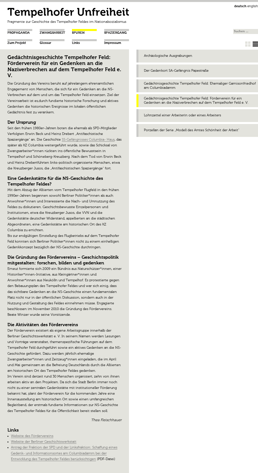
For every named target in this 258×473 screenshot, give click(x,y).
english (252, 6)
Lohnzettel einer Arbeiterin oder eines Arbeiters (182, 115)
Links (76, 43)
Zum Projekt (16, 43)
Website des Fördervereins (32, 436)
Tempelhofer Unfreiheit (68, 12)
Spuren (78, 32)
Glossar (45, 43)
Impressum (112, 43)
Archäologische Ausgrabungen (168, 56)
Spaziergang (115, 32)
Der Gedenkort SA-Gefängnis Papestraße (176, 70)
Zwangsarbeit (52, 32)
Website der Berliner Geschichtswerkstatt (43, 441)
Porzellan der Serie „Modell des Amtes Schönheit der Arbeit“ (191, 130)
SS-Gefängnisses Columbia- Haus (88, 139)
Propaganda (18, 32)
